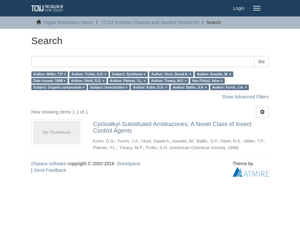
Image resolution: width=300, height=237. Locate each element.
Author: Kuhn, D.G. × (150, 87)
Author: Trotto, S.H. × (89, 74)
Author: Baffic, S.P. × (190, 87)
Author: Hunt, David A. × (171, 74)
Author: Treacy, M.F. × (169, 81)
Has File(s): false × (207, 81)
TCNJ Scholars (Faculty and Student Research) (150, 22)
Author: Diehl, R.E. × (88, 81)
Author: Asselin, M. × (214, 74)
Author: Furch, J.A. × (229, 87)
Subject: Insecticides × (109, 87)
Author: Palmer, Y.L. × (128, 81)
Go (261, 61)
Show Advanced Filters (245, 96)
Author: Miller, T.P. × (49, 74)
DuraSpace (128, 163)
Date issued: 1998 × (49, 81)
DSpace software (49, 163)
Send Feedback (50, 170)
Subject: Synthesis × (129, 74)
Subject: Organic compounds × (58, 87)
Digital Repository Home (68, 22)
